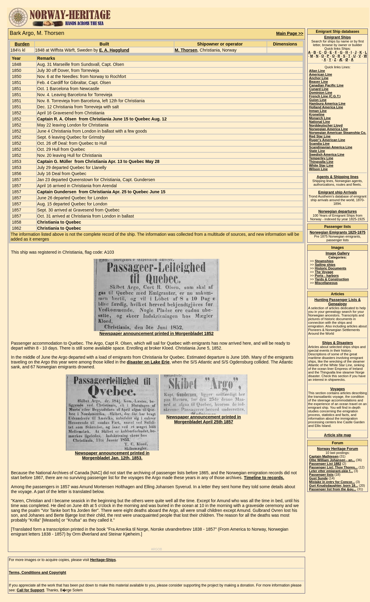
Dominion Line (320, 92)
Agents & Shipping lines (337, 177)
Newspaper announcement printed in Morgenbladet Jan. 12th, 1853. (112, 453)
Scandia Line (319, 143)
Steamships (324, 261)
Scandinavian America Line (330, 147)
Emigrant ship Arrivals (337, 192)
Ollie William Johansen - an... (332, 460)
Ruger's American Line (327, 140)
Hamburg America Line (327, 103)
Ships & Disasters (337, 343)
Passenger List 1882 (325, 463)
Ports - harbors (327, 275)
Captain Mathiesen (323, 456)
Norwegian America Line (328, 129)
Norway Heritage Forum (337, 449)
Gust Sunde (318, 478)
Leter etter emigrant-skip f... (331, 471)
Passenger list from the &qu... (332, 489)
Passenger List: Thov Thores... (333, 467)
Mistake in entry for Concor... (332, 482)
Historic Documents (330, 268)
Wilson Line (318, 169)
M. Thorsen (186, 50)
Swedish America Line (326, 154)
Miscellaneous (326, 283)
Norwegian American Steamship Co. (337, 132)
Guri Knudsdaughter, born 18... (333, 485)
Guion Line (317, 100)
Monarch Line (320, 118)
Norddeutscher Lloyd (326, 125)
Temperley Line (321, 158)
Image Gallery (338, 253)
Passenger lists (321, 474)
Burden (22, 44)
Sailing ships (325, 264)
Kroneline (317, 114)
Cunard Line (318, 89)
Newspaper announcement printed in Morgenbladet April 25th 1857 (203, 417)
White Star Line (321, 165)
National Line (319, 121)
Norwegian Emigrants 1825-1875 (337, 232)
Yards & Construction (332, 279)
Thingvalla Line (321, 162)
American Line (320, 74)
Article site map (337, 435)
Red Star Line (320, 136)
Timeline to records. (264, 477)
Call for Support (30, 590)
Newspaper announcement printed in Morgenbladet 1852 (156, 331)
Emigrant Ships (337, 37)
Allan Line (317, 71)
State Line (317, 151)
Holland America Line (326, 107)
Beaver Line (318, 81)
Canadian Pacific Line (326, 85)
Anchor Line (318, 78)
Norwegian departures (337, 211)
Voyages (337, 389)
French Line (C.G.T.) (325, 96)
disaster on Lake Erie (148, 362)
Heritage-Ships (103, 560)
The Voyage (324, 272)
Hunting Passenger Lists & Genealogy (337, 302)
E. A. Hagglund (114, 50)
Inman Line (318, 111)
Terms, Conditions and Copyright (37, 572)
